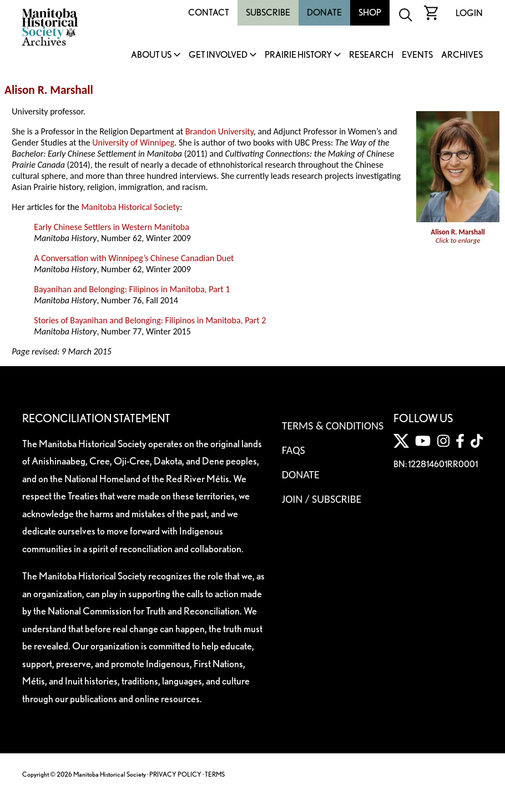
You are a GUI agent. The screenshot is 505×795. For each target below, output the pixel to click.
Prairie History (298, 55)
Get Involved (218, 55)
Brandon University (219, 131)
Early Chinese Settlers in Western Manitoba (111, 227)
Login (469, 13)
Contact (208, 12)
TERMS (215, 774)
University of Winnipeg (133, 142)
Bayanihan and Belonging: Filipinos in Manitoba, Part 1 (132, 289)
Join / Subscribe (322, 499)
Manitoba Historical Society (130, 207)
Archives (462, 55)
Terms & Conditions (332, 425)
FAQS (293, 450)
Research (371, 55)
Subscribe (268, 12)
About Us (151, 55)
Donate (324, 12)
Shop (369, 12)
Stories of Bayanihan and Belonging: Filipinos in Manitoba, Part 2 (150, 320)
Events (417, 55)
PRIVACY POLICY (175, 774)
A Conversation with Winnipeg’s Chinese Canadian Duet (134, 258)
